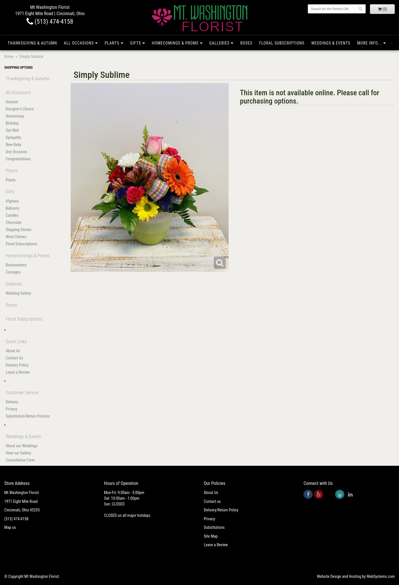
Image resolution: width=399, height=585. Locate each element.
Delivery (12, 402)
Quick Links (16, 341)
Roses (246, 43)
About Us (13, 351)
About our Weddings (22, 446)
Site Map (211, 536)
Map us (10, 527)
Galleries (219, 43)
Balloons (12, 208)
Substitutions (214, 527)
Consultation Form (20, 460)
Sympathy (13, 137)
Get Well (12, 130)
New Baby (13, 144)
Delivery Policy (17, 365)
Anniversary (15, 116)
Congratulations (18, 159)
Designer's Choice (20, 109)
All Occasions (79, 43)
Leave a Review (18, 372)
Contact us (212, 501)
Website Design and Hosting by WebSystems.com (356, 576)
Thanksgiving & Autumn (32, 43)
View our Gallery (18, 453)
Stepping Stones (18, 229)
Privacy (11, 409)
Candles (12, 215)
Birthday (12, 123)
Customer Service (22, 392)
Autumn (12, 102)
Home (9, 56)
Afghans (12, 201)
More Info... (369, 43)
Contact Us (14, 358)
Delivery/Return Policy (221, 510)
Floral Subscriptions (282, 43)
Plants (112, 43)
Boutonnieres (16, 265)
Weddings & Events (330, 43)
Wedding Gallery (18, 293)
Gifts (135, 43)
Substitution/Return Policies (28, 416)
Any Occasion (16, 151)
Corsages (13, 272)
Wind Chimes (16, 236)
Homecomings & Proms (175, 43)
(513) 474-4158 (50, 21)
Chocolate (14, 222)
